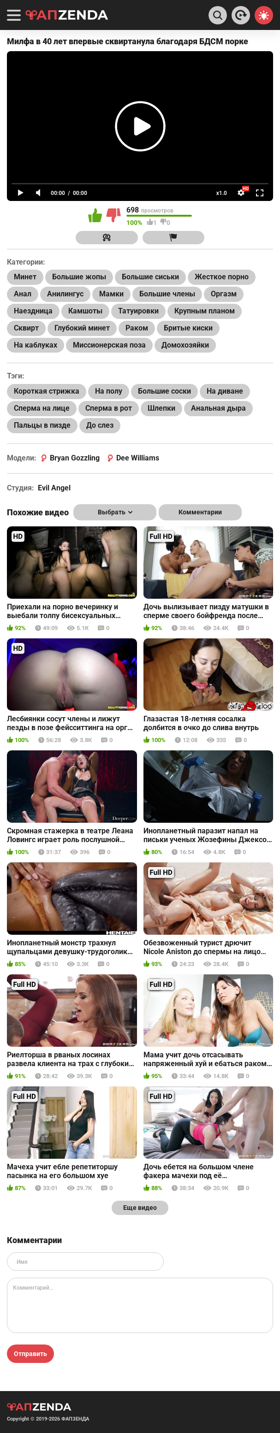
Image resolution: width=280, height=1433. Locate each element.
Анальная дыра (218, 408)
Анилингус (65, 293)
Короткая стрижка (46, 391)
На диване (225, 391)
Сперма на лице (42, 408)
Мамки (111, 293)
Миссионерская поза (109, 345)
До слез (99, 425)
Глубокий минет (82, 328)
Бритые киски (188, 328)
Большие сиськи (150, 276)
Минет (25, 276)
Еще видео (140, 1207)
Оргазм (224, 293)
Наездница (33, 311)
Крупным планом (204, 311)
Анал (22, 293)
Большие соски (164, 391)
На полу (108, 391)
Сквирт (26, 328)
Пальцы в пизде (42, 425)
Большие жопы (79, 276)
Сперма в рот (108, 408)
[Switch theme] (264, 15)
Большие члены (167, 293)
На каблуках (35, 345)
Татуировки (138, 311)
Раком (136, 328)
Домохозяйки (185, 345)
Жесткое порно (222, 276)
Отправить (30, 1353)
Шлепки (161, 408)
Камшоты (85, 311)
